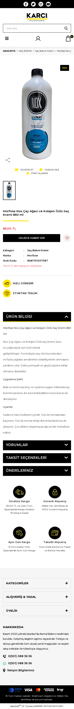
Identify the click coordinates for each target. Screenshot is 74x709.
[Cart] (68, 38)
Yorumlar (17, 445)
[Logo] (37, 17)
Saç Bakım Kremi (38, 250)
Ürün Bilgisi (19, 316)
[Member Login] (38, 38)
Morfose (32, 255)
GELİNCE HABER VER (32, 237)
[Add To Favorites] (67, 238)
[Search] (37, 28)
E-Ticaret (28, 706)
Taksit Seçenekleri (26, 458)
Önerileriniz (19, 470)
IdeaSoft (15, 706)
